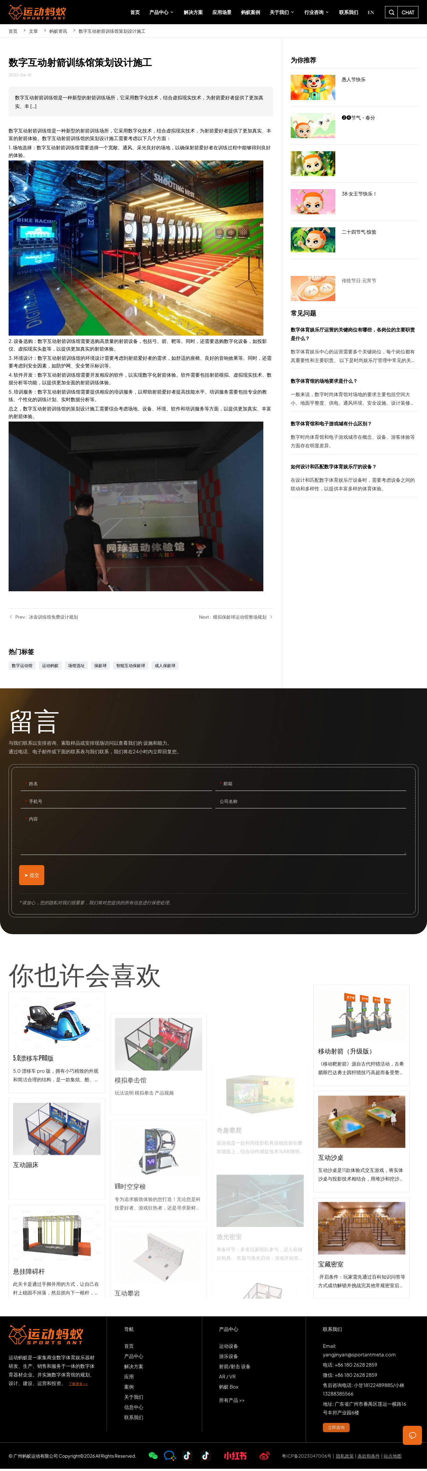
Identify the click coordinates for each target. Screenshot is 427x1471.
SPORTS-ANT (37, 12)
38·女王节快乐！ (354, 202)
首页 (13, 31)
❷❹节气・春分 (354, 126)
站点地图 (393, 1458)
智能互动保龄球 (130, 665)
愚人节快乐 (354, 87)
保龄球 (100, 665)
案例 (129, 1389)
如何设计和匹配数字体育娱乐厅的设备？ (354, 479)
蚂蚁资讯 (58, 31)
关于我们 (133, 1399)
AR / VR (227, 1378)
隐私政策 (345, 1458)
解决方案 (133, 1368)
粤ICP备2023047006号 (306, 1458)
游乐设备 (228, 1358)
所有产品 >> (232, 1402)
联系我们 (133, 1419)
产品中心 (133, 1358)
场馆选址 (76, 665)
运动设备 (228, 1348)
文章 (33, 31)
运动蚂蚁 (50, 665)
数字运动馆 (22, 665)
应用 (129, 1378)
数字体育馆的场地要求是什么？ (354, 393)
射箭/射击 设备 (235, 1368)
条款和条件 (369, 1458)
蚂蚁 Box (228, 1389)
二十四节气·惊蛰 (354, 240)
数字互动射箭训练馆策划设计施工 (112, 31)
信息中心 (133, 1409)
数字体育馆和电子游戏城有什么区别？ (354, 436)
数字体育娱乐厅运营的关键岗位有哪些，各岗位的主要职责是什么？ (354, 346)
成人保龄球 (165, 665)
